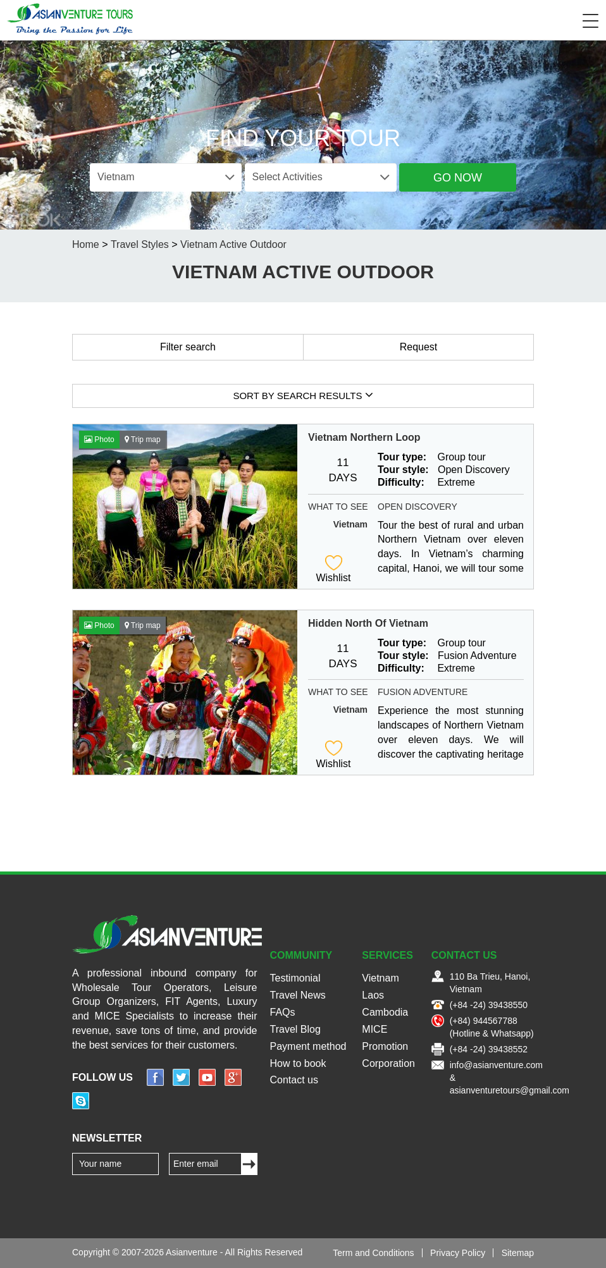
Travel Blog (295, 1029)
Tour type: (402, 457)
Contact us (294, 1079)
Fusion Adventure (422, 692)
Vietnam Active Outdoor (233, 244)
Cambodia (385, 1012)
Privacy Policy (457, 1253)
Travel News (298, 995)
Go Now (457, 177)
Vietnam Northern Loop (364, 437)
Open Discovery (417, 507)
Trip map (143, 439)
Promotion (385, 1046)
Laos (373, 995)
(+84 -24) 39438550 (489, 1005)
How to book (298, 1063)
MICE (374, 1029)
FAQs (282, 1012)
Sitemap (518, 1253)
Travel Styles (140, 244)
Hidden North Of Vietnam (368, 623)
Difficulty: (401, 482)
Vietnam (350, 524)
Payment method (308, 1046)
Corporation (388, 1063)
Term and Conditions (373, 1253)
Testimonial (295, 978)
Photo (99, 439)
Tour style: (403, 469)
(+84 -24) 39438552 (489, 1049)
